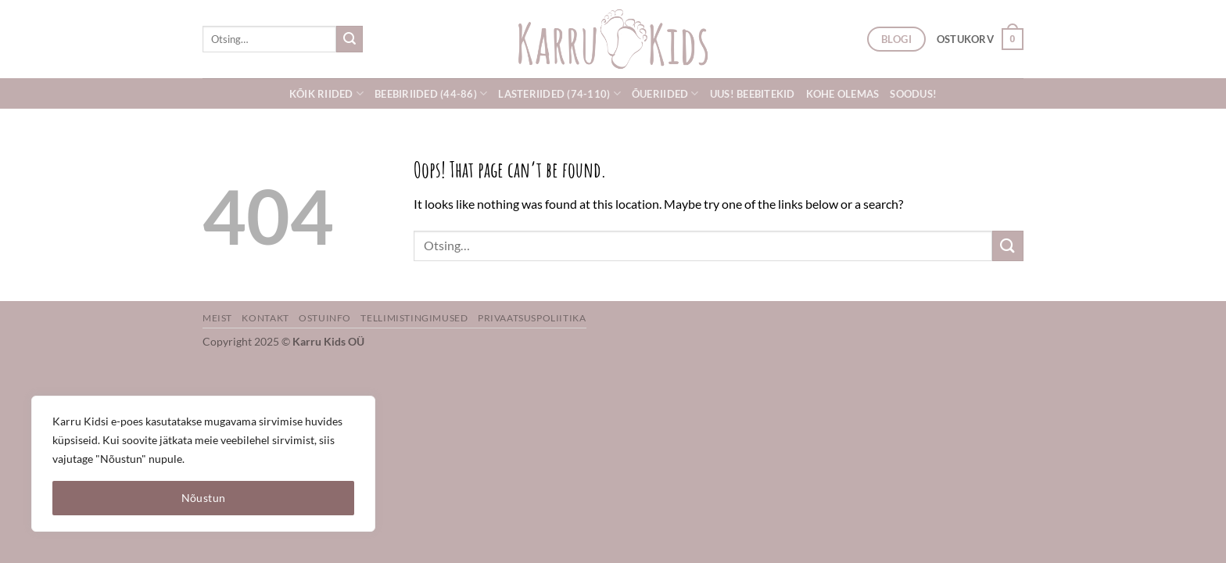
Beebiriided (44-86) (431, 93)
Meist (217, 318)
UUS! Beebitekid (752, 94)
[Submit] (349, 39)
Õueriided (665, 93)
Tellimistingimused (414, 318)
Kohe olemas (843, 94)
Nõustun (203, 497)
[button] (980, 39)
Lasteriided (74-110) (559, 93)
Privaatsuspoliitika (532, 318)
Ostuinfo (325, 318)
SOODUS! (913, 94)
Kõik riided (326, 93)
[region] (203, 464)
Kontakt (265, 318)
